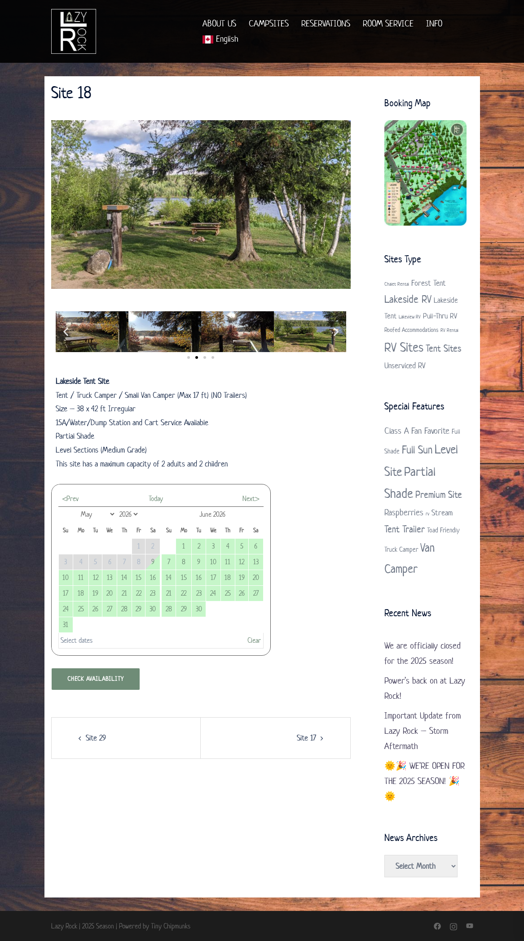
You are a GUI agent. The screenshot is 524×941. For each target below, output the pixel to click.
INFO (434, 23)
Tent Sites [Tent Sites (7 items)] (443, 348)
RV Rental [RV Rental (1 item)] (449, 330)
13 (109, 577)
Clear (254, 640)
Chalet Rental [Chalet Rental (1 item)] (396, 284)
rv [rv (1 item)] (427, 513)
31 (65, 624)
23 (152, 593)
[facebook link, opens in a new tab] (437, 926)
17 (65, 593)
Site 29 (96, 738)
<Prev (70, 498)
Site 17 (306, 738)
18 (81, 593)
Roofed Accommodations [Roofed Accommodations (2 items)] (411, 330)
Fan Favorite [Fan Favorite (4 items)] (430, 430)
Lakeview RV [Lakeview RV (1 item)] (410, 317)
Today (156, 498)
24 (66, 609)
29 (138, 609)
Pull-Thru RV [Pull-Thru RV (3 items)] (440, 316)
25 (81, 609)
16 (153, 577)
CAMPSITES (269, 23)
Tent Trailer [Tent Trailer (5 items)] (404, 529)
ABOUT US (219, 23)
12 (95, 577)
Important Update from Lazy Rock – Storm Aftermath (422, 731)
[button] (65, 331)
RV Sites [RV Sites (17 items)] (403, 347)
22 (138, 593)
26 (95, 609)
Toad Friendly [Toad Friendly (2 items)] (443, 530)
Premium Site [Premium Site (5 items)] (438, 494)
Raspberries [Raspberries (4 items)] (403, 512)
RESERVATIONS (325, 23)
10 (65, 577)
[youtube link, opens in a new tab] (469, 926)
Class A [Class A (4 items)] (396, 430)
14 (124, 577)
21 (124, 593)
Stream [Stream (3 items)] (442, 513)
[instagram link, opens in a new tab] (453, 926)
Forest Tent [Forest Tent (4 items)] (428, 283)
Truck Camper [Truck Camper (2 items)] (401, 549)
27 (109, 609)
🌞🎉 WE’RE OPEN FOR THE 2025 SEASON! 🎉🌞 (424, 781)
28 (124, 609)
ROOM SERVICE (388, 23)
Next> (250, 498)
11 (81, 577)
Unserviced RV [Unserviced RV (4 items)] (405, 365)
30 (153, 609)
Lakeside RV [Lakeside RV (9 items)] (408, 299)
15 (138, 577)
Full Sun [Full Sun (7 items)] (417, 450)
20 (109, 593)
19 (95, 593)
